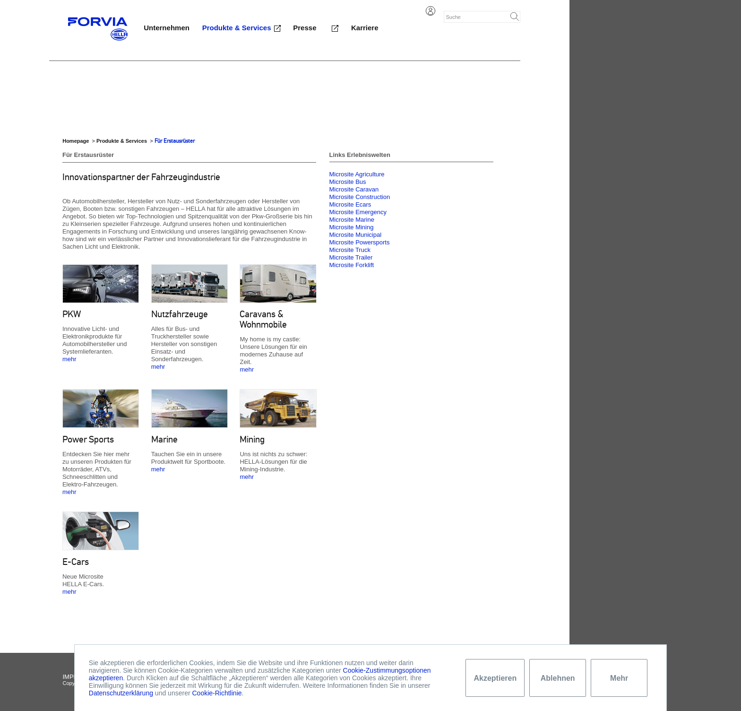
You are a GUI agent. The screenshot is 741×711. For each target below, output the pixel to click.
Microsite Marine (351, 219)
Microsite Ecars (350, 204)
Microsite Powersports (359, 242)
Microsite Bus (347, 181)
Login (430, 11)
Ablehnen (558, 678)
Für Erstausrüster (175, 141)
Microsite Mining (351, 227)
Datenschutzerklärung (121, 693)
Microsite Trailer (351, 257)
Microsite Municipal (355, 234)
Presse (304, 28)
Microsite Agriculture (357, 174)
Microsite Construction (359, 196)
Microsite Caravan (354, 189)
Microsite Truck (349, 249)
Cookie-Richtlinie (216, 693)
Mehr (619, 678)
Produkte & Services (236, 28)
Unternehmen (167, 28)
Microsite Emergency (358, 212)
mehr (69, 359)
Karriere (365, 28)
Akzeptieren (495, 678)
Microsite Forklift (351, 265)
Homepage (75, 141)
